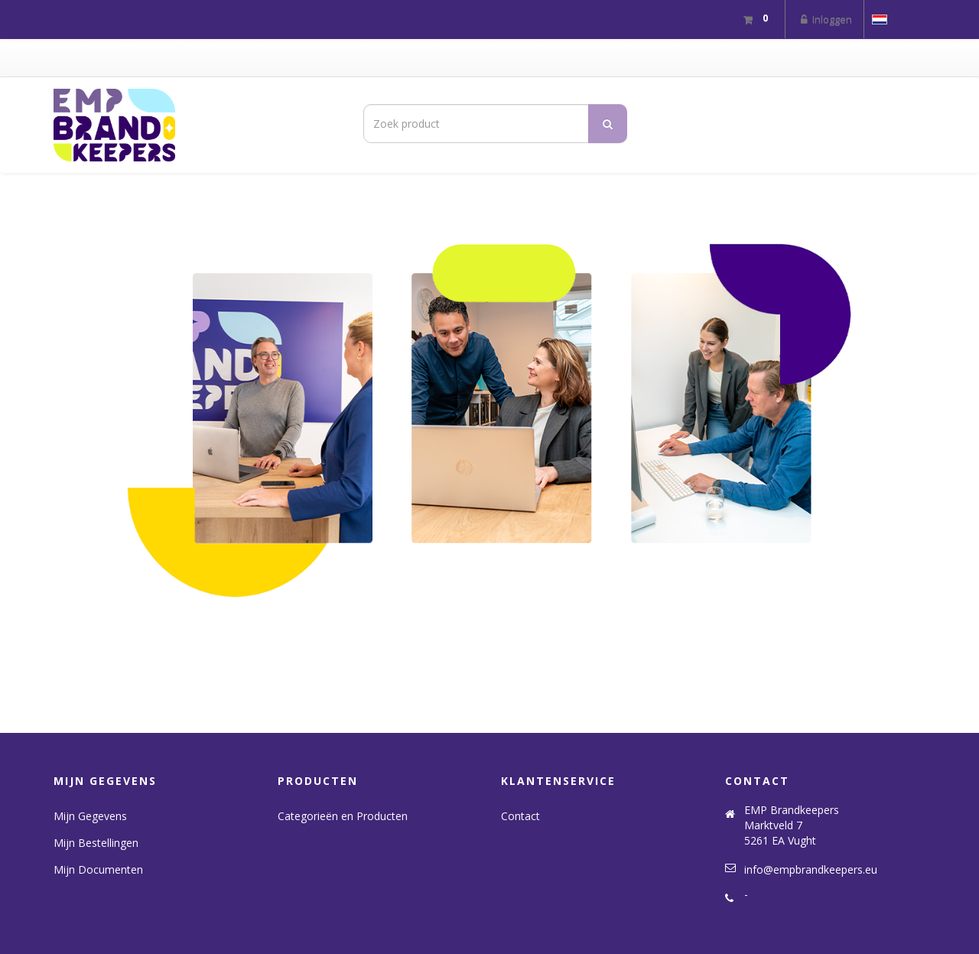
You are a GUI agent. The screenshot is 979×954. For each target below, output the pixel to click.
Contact (520, 816)
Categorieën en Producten (343, 816)
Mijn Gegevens (90, 816)
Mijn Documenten (98, 869)
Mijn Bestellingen (96, 842)
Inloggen (824, 19)
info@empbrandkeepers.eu (810, 869)
